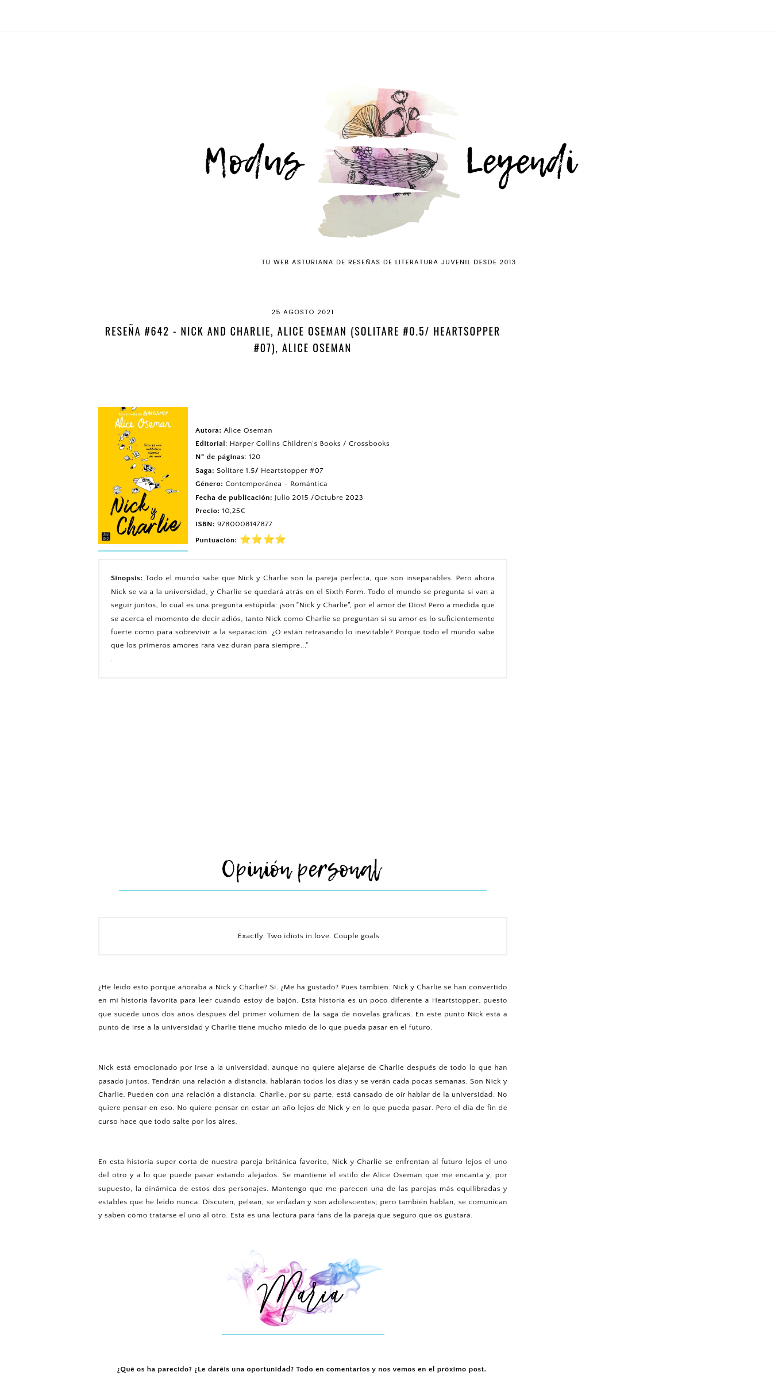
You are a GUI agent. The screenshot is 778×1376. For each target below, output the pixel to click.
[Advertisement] (302, 770)
